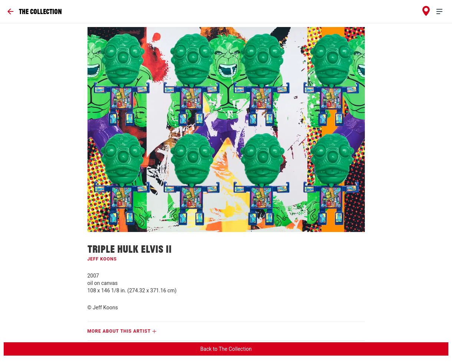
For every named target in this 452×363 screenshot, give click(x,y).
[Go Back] (34, 11)
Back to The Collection (226, 349)
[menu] (442, 11)
